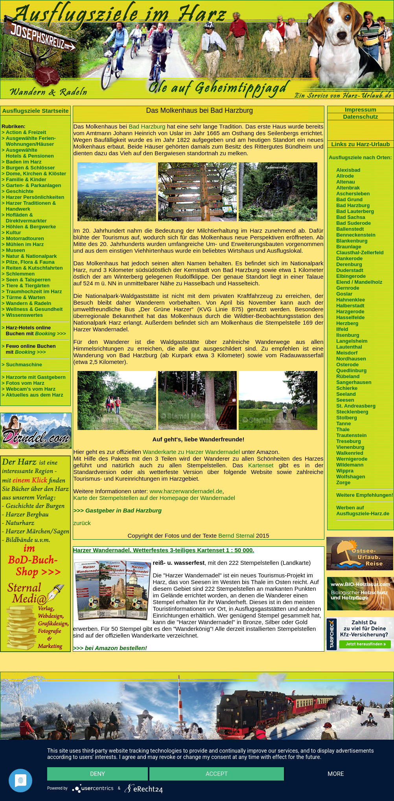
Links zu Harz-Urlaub (360, 144)
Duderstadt (349, 270)
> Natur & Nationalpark (29, 256)
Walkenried (349, 453)
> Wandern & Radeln (26, 303)
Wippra (344, 471)
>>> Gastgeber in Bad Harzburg (118, 510)
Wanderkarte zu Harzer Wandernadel (191, 451)
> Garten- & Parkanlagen (31, 185)
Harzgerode (350, 311)
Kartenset (260, 465)
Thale (343, 429)
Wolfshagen (350, 476)
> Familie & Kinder (24, 179)
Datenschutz (360, 116)
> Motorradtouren (23, 238)
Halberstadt (350, 306)
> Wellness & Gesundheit (32, 309)
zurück (82, 523)
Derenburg (349, 264)
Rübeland (347, 376)
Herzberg (347, 323)
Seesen (345, 400)
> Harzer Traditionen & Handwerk (29, 206)
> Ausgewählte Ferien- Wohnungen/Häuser (29, 141)
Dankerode (349, 258)
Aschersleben (353, 194)
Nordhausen (351, 359)
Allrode (345, 176)
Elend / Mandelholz (359, 282)
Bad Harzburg (147, 126)
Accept (217, 773)
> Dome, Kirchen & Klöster (34, 173)
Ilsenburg (347, 335)
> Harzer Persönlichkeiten (33, 197)
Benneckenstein (356, 235)
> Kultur (11, 232)
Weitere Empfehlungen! (364, 495)
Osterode (347, 364)
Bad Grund (349, 199)
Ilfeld (342, 329)
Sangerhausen (354, 382)
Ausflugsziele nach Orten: (360, 157)
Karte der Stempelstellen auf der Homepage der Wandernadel (154, 497)
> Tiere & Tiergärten (26, 285)
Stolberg (346, 418)
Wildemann (349, 465)
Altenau (345, 182)
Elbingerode (351, 276)
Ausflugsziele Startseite (35, 110)
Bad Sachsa (350, 217)
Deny (97, 773)
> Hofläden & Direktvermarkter (24, 218)
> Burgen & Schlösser (28, 168)
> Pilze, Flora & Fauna (28, 262)
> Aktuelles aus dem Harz (32, 395)
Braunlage (348, 247)
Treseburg (348, 441)
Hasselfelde (350, 317)
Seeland (346, 394)
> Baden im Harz (22, 162)
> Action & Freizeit (24, 132)
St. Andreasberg (356, 406)
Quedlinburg (351, 370)
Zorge (343, 482)
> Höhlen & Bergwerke (29, 227)
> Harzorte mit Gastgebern (34, 377)
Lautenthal (349, 347)
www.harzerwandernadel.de (186, 491)
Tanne (343, 423)
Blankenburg (351, 241)
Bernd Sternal (236, 535)
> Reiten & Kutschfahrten (32, 268)
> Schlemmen (18, 274)
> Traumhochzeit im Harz (32, 291)
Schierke (346, 388)
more (336, 773)
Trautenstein (351, 435)
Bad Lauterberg (355, 211)
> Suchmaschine (22, 364)
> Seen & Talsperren (26, 280)
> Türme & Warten (23, 297)
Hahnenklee (350, 300)
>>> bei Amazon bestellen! (110, 648)
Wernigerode (351, 459)
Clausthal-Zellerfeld (360, 252)
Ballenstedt (350, 229)
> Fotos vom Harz (23, 383)
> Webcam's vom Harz (28, 389)
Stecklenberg (352, 412)
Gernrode (347, 288)
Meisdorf (346, 353)
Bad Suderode (353, 223)
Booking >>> (50, 333)
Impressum (360, 109)
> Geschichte (17, 191)
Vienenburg (350, 447)
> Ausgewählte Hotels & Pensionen (28, 153)
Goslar (344, 294)
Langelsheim (351, 341)
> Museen (13, 250)
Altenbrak (348, 188)
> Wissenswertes (22, 315)
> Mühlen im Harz (23, 244)
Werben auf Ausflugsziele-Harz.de (362, 510)
